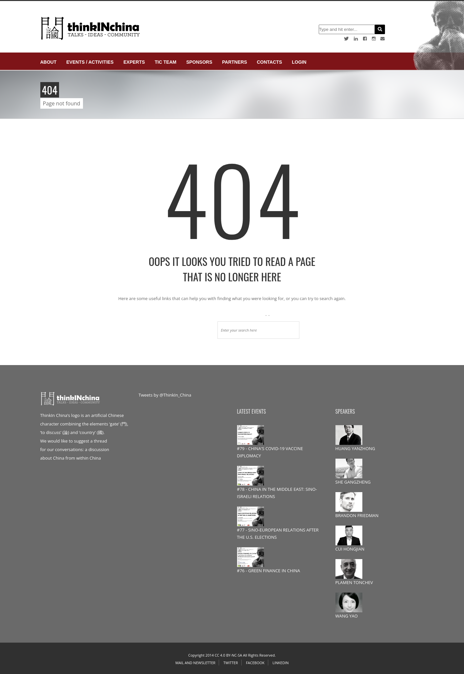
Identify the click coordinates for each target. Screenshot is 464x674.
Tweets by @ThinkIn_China (165, 395)
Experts (134, 62)
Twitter (230, 662)
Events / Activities (89, 62)
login (299, 62)
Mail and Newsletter (195, 662)
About (48, 62)
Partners (234, 62)
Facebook (255, 662)
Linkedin (280, 662)
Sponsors (199, 62)
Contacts (269, 62)
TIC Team (165, 62)
